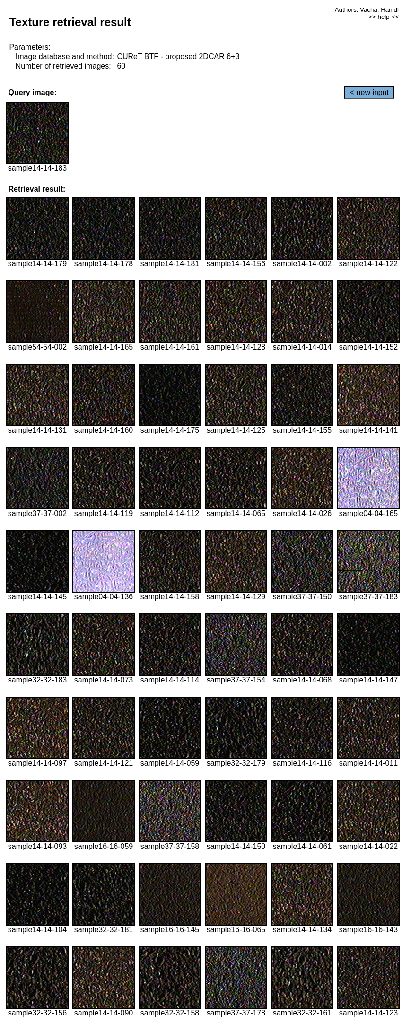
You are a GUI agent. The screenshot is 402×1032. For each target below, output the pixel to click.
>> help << (383, 16)
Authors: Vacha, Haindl (367, 9)
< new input (369, 92)
